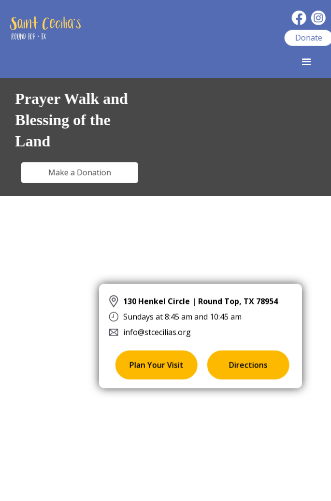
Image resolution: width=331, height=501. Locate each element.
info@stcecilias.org (157, 331)
